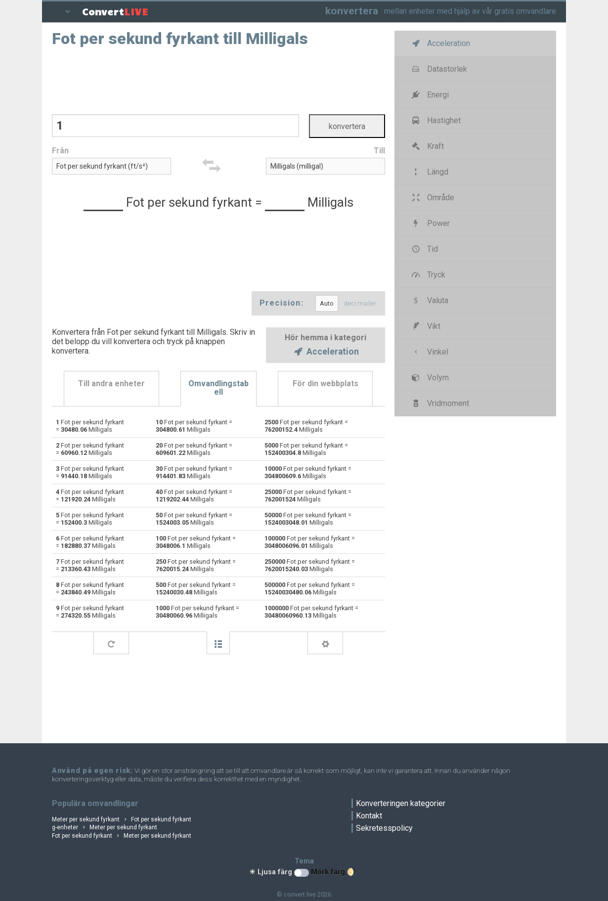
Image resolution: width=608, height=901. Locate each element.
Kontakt (369, 815)
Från (60, 150)
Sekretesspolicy (384, 828)
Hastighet (435, 120)
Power (430, 223)
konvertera (351, 10)
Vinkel (429, 352)
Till (379, 150)
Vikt (425, 326)
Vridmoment (439, 403)
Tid (424, 249)
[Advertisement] (218, 79)
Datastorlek (438, 69)
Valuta (429, 300)
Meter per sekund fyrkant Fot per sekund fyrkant (121, 819)
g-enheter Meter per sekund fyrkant (104, 827)
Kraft (427, 146)
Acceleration (325, 352)
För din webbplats (325, 383)
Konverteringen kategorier (400, 803)
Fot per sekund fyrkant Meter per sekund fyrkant (121, 835)
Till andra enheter (111, 383)
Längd (429, 172)
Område (432, 197)
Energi (429, 94)
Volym (429, 377)
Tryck (427, 274)
